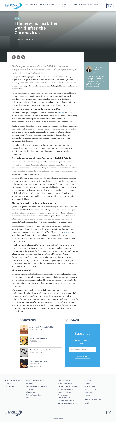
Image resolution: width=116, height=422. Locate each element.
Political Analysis (64, 398)
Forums (87, 395)
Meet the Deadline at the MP (40, 350)
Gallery (87, 384)
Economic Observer (65, 384)
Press (28, 398)
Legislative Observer (65, 392)
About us (8, 384)
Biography (29, 384)
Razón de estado (62, 6)
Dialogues (88, 392)
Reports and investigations (67, 403)
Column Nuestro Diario (34, 395)
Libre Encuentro (31, 392)
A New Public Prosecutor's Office (41, 327)
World (29, 39)
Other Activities (90, 386)
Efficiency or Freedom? (38, 338)
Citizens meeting (90, 389)
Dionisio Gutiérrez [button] (48, 5)
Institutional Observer (65, 389)
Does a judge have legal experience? (38, 362)
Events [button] (97, 5)
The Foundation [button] (30, 5)
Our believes (9, 386)
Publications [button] (79, 5)
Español (110, 4)
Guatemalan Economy (66, 401)
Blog (90, 5)
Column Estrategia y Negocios (36, 386)
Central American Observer (67, 386)
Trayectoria (30, 389)
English (110, 6)
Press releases (63, 395)
